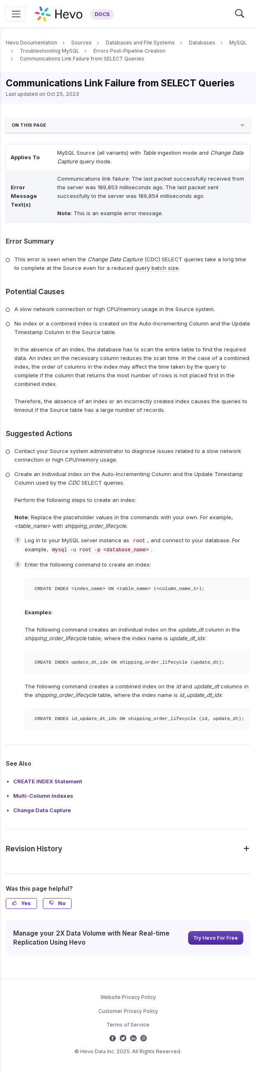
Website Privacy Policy (128, 997)
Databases (202, 42)
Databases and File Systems (140, 42)
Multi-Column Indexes (43, 795)
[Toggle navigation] (16, 14)
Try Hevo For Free (215, 938)
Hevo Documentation (31, 42)
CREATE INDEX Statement (47, 781)
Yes (21, 903)
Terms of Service (128, 1025)
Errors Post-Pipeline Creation (129, 51)
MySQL (238, 42)
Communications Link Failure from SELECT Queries (82, 59)
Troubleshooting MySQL (49, 51)
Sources (81, 42)
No (57, 903)
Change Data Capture (42, 810)
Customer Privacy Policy (128, 1011)
